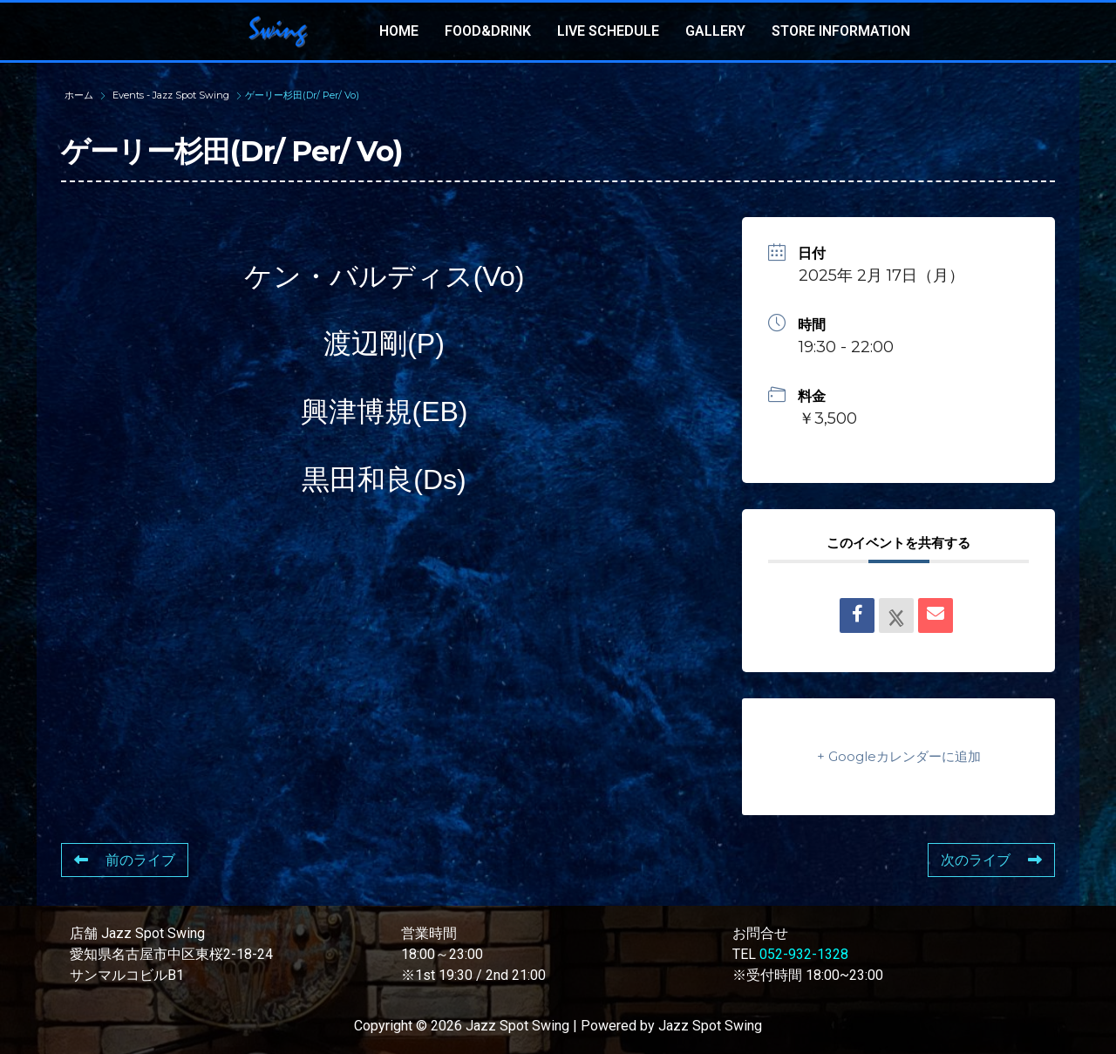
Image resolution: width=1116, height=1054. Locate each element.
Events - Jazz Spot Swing (170, 95)
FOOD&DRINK (488, 31)
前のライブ (124, 860)
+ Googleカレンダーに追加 (899, 756)
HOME (398, 31)
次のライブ (991, 860)
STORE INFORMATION (841, 31)
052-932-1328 (803, 954)
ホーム (80, 95)
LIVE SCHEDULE (608, 31)
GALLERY (715, 31)
